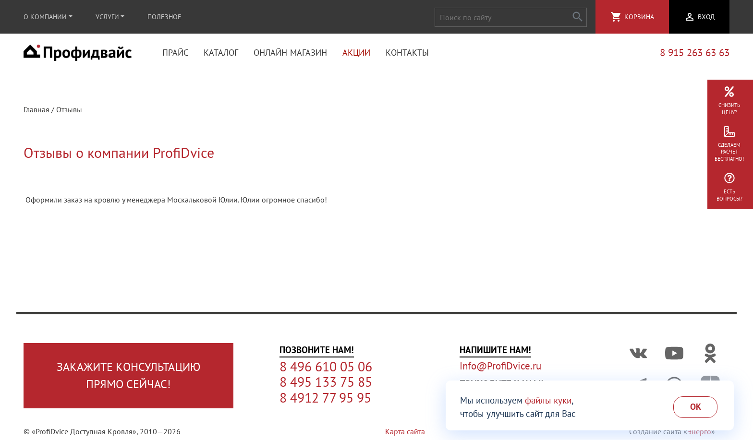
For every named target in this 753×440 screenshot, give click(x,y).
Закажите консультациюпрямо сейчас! (128, 375)
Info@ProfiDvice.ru (500, 365)
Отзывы (69, 110)
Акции (356, 53)
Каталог (221, 53)
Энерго (699, 431)
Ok (695, 406)
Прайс (175, 53)
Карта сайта (405, 431)
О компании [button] (45, 16)
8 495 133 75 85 (325, 382)
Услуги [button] (107, 16)
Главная (36, 110)
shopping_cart (616, 17)
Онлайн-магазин (290, 53)
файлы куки (548, 400)
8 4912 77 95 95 (325, 397)
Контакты (407, 53)
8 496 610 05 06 (325, 366)
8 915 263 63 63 (694, 53)
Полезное (164, 16)
